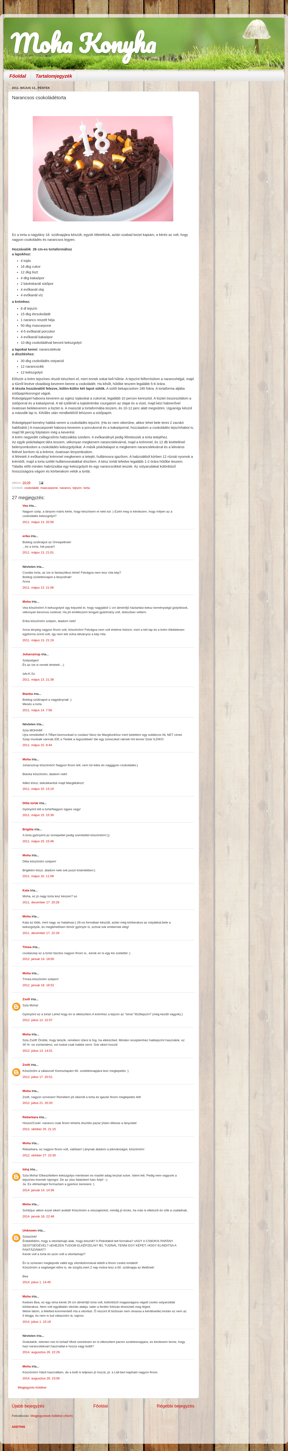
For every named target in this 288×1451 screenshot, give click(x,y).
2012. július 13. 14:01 (37, 1050)
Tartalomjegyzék (54, 76)
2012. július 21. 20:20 (37, 1103)
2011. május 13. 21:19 (38, 640)
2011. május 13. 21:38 (38, 679)
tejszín (77, 488)
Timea (27, 947)
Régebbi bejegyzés (175, 1405)
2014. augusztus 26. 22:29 (41, 1352)
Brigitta (27, 829)
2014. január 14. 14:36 (38, 1190)
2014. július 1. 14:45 (36, 1282)
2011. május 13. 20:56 (38, 522)
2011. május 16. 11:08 (38, 876)
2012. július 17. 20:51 (37, 1077)
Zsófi (26, 999)
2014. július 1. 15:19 (36, 1321)
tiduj (25, 1169)
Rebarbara (30, 1117)
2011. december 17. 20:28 (40, 902)
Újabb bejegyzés (28, 1405)
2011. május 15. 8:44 (37, 745)
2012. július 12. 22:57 (37, 1020)
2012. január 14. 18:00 (38, 959)
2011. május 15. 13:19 (38, 789)
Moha (26, 601)
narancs (65, 488)
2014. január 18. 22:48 (38, 1216)
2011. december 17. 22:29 (40, 933)
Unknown (29, 1230)
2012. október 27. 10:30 (39, 1155)
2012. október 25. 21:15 (39, 1129)
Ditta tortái (30, 803)
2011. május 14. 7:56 (37, 710)
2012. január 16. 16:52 (38, 985)
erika (26, 536)
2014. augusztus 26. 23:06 (41, 1378)
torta (86, 488)
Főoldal (17, 76)
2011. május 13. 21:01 (38, 552)
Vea (25, 505)
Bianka (27, 694)
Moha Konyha (83, 43)
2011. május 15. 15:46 (38, 841)
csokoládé (31, 488)
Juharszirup (31, 654)
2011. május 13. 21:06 (38, 587)
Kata (25, 890)
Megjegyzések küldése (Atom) (51, 1416)
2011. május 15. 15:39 (38, 815)
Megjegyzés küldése (32, 1387)
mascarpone (49, 488)
